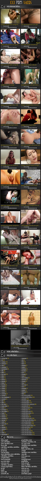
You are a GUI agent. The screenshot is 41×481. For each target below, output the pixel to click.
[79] (27, 395)
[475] (28, 434)
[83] (26, 406)
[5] (3, 370)
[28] (3, 360)
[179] (27, 407)
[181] (25, 399)
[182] (28, 397)
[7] (3, 390)
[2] (3, 365)
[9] (4, 381)
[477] (27, 402)
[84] (26, 400)
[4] (4, 363)
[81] (27, 411)
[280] (28, 418)
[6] (5, 369)
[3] (4, 367)
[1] (3, 376)
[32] (5, 358)
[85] (29, 404)
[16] (4, 414)
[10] (4, 361)
